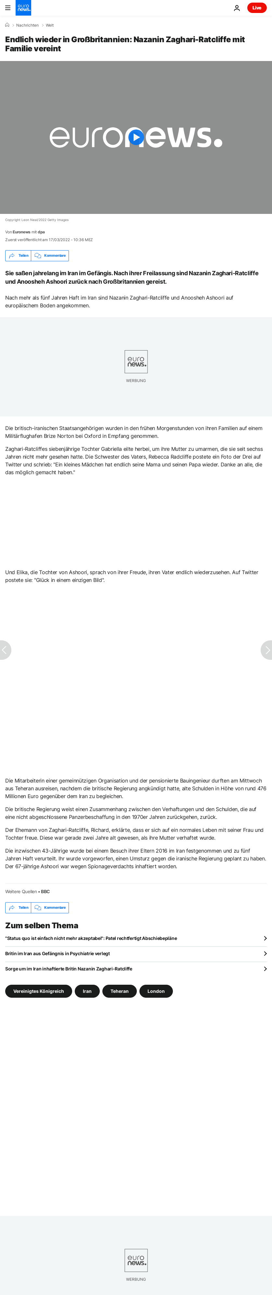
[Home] (7, 25)
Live (257, 7)
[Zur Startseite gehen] (23, 8)
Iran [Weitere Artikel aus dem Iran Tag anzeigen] (87, 990)
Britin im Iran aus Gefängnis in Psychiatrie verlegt (57, 953)
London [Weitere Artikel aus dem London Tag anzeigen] (156, 990)
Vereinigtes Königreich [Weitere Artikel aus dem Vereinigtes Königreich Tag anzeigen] (38, 990)
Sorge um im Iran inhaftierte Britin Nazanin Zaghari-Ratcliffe (68, 968)
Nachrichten (27, 25)
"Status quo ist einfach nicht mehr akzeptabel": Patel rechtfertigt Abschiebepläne (91, 938)
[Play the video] (136, 137)
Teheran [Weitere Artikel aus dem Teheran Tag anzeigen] (119, 990)
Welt (50, 25)
